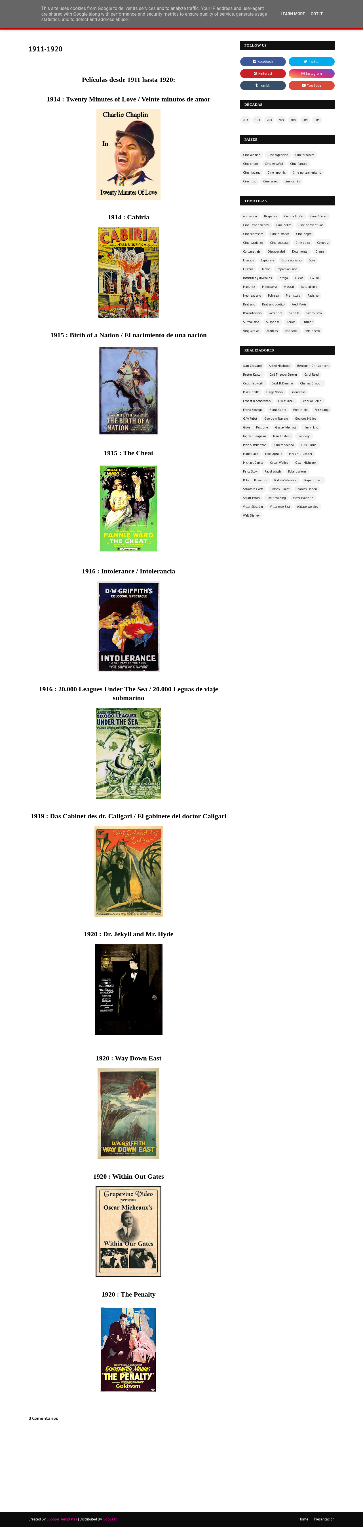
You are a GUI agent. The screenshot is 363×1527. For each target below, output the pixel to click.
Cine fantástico (253, 234)
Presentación (324, 1519)
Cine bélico (283, 225)
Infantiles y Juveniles (257, 278)
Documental (300, 251)
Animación (250, 216)
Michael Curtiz (253, 463)
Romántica (275, 313)
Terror (291, 322)
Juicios (299, 278)
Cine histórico (279, 234)
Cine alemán (251, 155)
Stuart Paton (251, 498)
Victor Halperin (303, 498)
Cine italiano (251, 172)
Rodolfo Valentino (285, 480)
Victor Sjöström (253, 507)
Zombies (272, 331)
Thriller (307, 322)
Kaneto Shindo (284, 445)
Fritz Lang (322, 410)
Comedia (323, 243)
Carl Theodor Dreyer (283, 374)
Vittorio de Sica (280, 507)
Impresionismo (287, 269)
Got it (317, 14)
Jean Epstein (282, 436)
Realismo (249, 304)
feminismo (312, 331)
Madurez (249, 287)
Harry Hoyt (310, 427)
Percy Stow (250, 471)
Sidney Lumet (280, 489)
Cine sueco (270, 181)
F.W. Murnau (286, 401)
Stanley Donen (307, 489)
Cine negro (303, 234)
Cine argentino (277, 155)
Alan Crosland (252, 366)
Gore (312, 260)
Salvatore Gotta (253, 489)
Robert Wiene (297, 471)
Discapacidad (276, 251)
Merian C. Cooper (300, 454)
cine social (291, 331)
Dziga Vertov (274, 392)
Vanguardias (251, 331)
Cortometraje (252, 251)
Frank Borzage (253, 410)
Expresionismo (291, 260)
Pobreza (273, 296)
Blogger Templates (62, 1519)
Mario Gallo (250, 454)
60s (317, 120)
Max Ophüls (273, 454)
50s (305, 120)
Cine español (274, 164)
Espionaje (267, 260)
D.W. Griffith (251, 392)
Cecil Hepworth (253, 383)
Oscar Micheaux (305, 463)
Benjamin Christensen (313, 366)
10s (257, 120)
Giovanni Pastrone (255, 427)
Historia (248, 269)
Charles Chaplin (311, 383)
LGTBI (314, 278)
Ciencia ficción (293, 216)
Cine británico (304, 155)
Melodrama (269, 287)
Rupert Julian (313, 480)
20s (269, 120)
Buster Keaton (252, 374)
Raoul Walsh (273, 471)
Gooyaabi (110, 1519)
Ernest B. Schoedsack (257, 401)
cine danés (292, 181)
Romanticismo (252, 313)
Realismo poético (273, 304)
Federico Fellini (311, 401)
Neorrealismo (252, 296)
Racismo (313, 296)
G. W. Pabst (250, 419)
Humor (265, 269)
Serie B (294, 313)
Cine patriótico (253, 243)
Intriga (283, 278)
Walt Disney (251, 515)
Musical (289, 287)
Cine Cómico (318, 216)
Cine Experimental (256, 225)
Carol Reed (311, 374)
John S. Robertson (255, 445)
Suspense (273, 322)
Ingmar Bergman (254, 436)
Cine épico (303, 243)
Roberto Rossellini (255, 480)
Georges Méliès (305, 419)
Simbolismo (314, 313)
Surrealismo (251, 322)
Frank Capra (278, 410)
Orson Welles (279, 463)
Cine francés (298, 164)
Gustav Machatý (285, 427)
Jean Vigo (304, 436)
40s (293, 120)
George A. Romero (276, 419)
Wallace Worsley (307, 507)
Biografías (270, 216)
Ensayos (248, 260)
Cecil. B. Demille (282, 383)
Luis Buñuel (309, 445)
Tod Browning (276, 498)
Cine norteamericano (307, 172)
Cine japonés (276, 172)
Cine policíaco (279, 243)
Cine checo (250, 164)
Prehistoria (293, 296)
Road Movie (299, 304)
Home (303, 1519)
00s (245, 120)
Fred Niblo (300, 410)
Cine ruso (249, 181)
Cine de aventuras (310, 225)
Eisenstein (297, 392)
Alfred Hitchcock (279, 366)
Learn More (292, 14)
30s (281, 120)
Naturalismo (309, 287)
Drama (319, 251)
